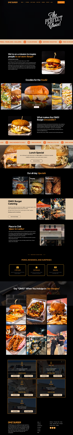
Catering (27, 2)
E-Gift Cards (32, 2)
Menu (22, 2)
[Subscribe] (55, 267)
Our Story (38, 2)
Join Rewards (36, 270)
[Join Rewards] (36, 267)
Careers (43, 2)
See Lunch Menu (36, 160)
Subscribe (55, 270)
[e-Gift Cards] (17, 267)
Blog (52, 2)
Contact (47, 2)
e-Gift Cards (18, 270)
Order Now (36, 107)
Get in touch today (14, 216)
